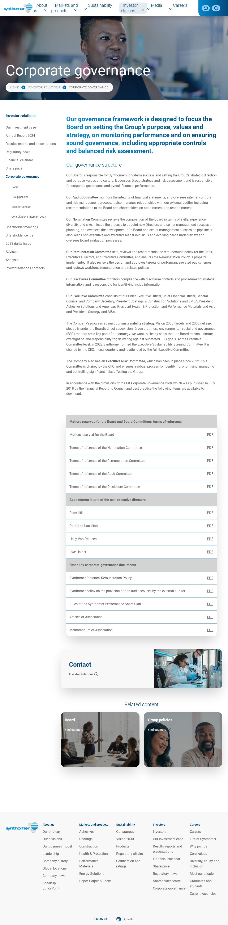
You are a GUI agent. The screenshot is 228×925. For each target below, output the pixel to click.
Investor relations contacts (25, 268)
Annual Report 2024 (20, 136)
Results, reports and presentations (31, 144)
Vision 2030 (125, 839)
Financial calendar (19, 160)
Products (122, 846)
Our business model (57, 846)
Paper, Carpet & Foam (95, 881)
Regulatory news (18, 152)
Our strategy (52, 832)
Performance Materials (88, 863)
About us (56, 8)
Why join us (198, 846)
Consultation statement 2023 (29, 216)
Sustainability (117, 8)
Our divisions (52, 839)
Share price (14, 168)
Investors (159, 832)
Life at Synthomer (203, 839)
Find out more (74, 729)
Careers (185, 8)
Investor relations (146, 8)
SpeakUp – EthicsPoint (51, 885)
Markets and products (85, 8)
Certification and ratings (128, 863)
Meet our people (202, 874)
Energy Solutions (91, 874)
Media (169, 8)
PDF (210, 435)
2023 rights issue (18, 244)
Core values (198, 854)
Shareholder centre (19, 235)
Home (14, 87)
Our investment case (21, 127)
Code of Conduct (21, 206)
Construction (88, 846)
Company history (55, 861)
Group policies (20, 196)
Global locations (55, 868)
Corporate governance (22, 177)
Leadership (51, 854)
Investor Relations (81, 674)
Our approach (126, 832)
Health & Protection (93, 854)
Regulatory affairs (129, 854)
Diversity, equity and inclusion (204, 863)
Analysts (12, 260)
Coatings (86, 839)
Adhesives (86, 832)
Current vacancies (203, 894)
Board (15, 187)
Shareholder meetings (22, 227)
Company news (54, 876)
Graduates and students (201, 883)
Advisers (12, 252)
